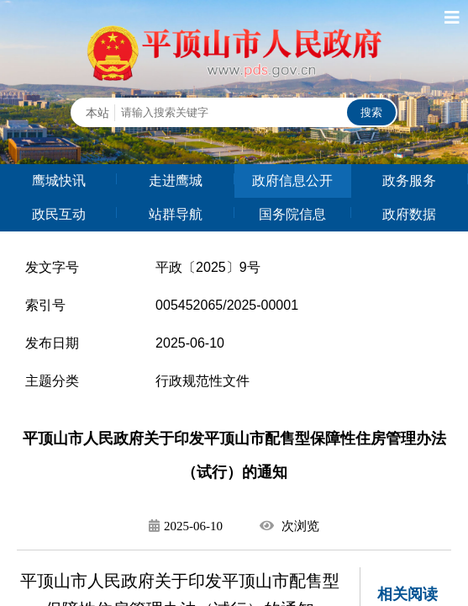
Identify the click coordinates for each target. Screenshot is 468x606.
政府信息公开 (292, 180)
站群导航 (175, 214)
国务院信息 (292, 214)
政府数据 (409, 214)
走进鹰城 (175, 180)
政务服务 (409, 180)
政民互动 (59, 214)
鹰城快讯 (59, 180)
